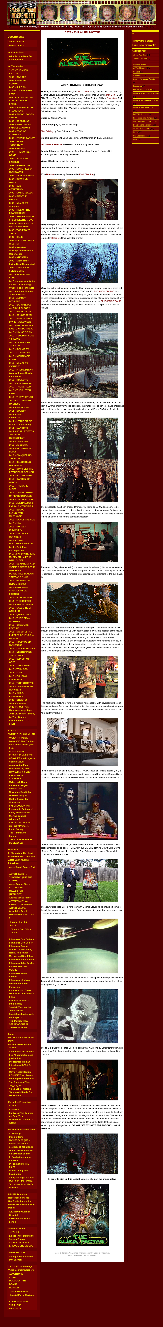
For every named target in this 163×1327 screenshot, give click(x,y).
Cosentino (112, 98)
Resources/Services (18, 1198)
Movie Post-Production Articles (146, 93)
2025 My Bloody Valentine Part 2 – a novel (19, 720)
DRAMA (13, 1284)
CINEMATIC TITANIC (111, 301)
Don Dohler (111, 95)
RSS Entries (73, 1256)
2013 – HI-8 (15, 523)
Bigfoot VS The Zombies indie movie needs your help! (21, 744)
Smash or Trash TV (141, 128)
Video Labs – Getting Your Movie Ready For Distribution (20, 1092)
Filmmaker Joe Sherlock (21, 959)
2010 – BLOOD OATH (20, 311)
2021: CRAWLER (18, 703)
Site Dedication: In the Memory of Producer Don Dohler (21, 1204)
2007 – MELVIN (17, 148)
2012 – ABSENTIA (18, 445)
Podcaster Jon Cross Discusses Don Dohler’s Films (21, 993)
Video (135, 139)
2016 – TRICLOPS (18, 669)
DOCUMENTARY (17, 1280)
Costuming (15, 1133)
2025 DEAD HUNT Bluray (22, 713)
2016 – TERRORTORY (20, 665)
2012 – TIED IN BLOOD (21, 499)
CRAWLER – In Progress (22, 758)
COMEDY (14, 1277)
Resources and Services (143, 118)
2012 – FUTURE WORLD (21, 475)
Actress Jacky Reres (20, 897)
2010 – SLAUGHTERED (21, 383)
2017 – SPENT (16, 672)
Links (11, 1034)
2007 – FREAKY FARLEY (22, 138)
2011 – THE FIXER (18, 441)
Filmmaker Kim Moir (19, 980)
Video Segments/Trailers (21, 1270)
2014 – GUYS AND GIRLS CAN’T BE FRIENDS (18, 590)
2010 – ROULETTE (18, 380)
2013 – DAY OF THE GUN (22, 519)
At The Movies (15, 66)
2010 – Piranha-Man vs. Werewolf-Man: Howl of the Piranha (21, 373)
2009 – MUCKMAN (18, 257)
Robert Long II (16, 45)
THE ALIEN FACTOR (104, 291)
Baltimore (56, 238)
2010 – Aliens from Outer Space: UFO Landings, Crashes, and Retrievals (22, 284)
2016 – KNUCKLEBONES (22, 648)
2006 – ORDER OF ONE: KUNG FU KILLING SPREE (21, 100)
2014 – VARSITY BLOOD (21, 604)
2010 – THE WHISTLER (21, 397)
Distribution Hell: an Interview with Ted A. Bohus (20, 1065)
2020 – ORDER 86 (18, 700)
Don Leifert (83, 91)
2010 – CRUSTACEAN (20, 315)
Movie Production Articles (21, 1129)
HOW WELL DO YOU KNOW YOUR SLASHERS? (19, 775)
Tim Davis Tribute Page (20, 1266)
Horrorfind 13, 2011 (19, 768)
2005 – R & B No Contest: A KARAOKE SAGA (20, 90)
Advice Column (16, 52)
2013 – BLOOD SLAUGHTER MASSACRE (16, 513)
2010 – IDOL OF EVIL (20, 349)
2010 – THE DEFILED (20, 386)
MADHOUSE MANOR (142, 90)
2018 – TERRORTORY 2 (21, 683)
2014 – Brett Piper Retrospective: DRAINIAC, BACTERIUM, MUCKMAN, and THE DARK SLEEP (22, 554)
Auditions (14, 1109)
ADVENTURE (16, 1274)
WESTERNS (15, 1308)
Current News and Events (21, 734)
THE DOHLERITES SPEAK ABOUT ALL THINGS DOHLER (19, 1024)
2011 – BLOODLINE (19, 407)
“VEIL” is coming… (19, 738)
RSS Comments (90, 1256)
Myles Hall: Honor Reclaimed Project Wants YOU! (18, 785)
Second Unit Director (52, 144)
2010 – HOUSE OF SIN (20, 332)
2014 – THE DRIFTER (20, 601)
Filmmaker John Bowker (21, 963)
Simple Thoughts (101, 1253)
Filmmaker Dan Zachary (21, 939)
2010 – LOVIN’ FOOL (19, 352)
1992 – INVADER (17, 77)
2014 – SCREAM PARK (21, 597)
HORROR (14, 1287)
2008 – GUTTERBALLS (21, 192)
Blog (134, 33)
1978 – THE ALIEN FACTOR (82, 32)
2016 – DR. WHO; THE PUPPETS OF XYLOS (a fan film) (21, 635)
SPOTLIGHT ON (16, 1252)
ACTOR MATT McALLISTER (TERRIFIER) (16, 890)
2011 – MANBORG (18, 428)
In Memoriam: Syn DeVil (20, 853)
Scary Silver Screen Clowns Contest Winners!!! (19, 816)
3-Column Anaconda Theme (72, 1253)
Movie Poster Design (20, 1072)
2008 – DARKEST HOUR (21, 175)
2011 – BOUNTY (17, 411)
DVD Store (13, 849)
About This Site (16, 41)
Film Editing (47, 131)
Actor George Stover (20, 884)
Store (135, 132)
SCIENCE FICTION (18, 1301)
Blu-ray (50, 174)
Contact (12, 730)
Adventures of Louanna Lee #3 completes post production (21, 1055)
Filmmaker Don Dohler (21, 943)
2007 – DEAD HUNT (19, 121)
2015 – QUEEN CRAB (20, 614)
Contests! (137, 75)
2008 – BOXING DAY (19, 165)
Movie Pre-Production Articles (145, 100)
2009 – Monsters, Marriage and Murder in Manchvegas (21, 250)
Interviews (13, 863)
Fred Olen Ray (86, 174)
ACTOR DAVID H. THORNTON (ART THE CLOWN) (20, 877)
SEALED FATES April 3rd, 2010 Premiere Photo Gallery (20, 825)
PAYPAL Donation (17, 1194)
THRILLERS (15, 1305)
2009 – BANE (16, 237)
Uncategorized (139, 136)
